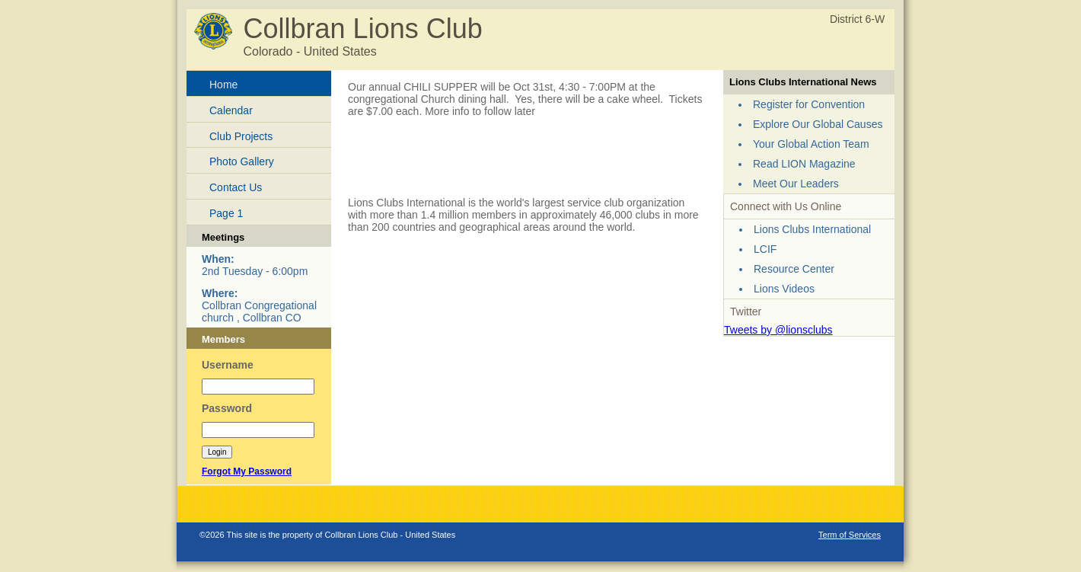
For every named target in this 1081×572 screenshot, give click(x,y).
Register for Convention (809, 104)
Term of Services (849, 534)
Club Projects (241, 136)
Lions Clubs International (812, 229)
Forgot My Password (247, 471)
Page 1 (226, 213)
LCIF (765, 249)
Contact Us (235, 187)
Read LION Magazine (804, 164)
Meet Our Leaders (796, 183)
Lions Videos (784, 289)
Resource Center (794, 269)
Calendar (231, 110)
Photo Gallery (241, 161)
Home (223, 84)
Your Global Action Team (811, 144)
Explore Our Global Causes (817, 124)
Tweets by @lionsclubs (778, 330)
